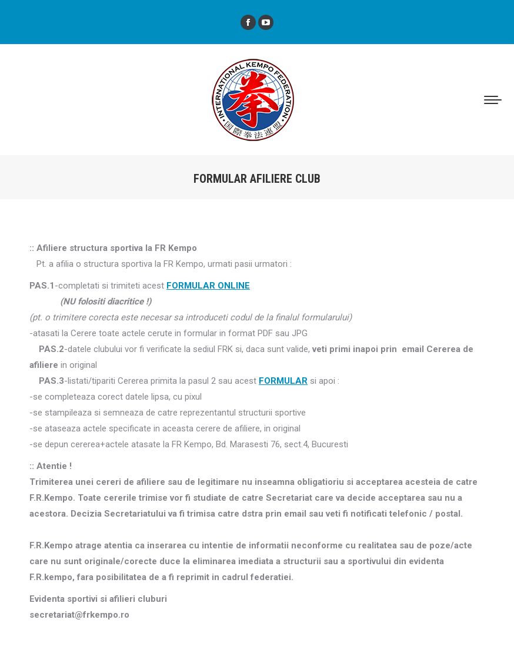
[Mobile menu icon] (492, 99)
